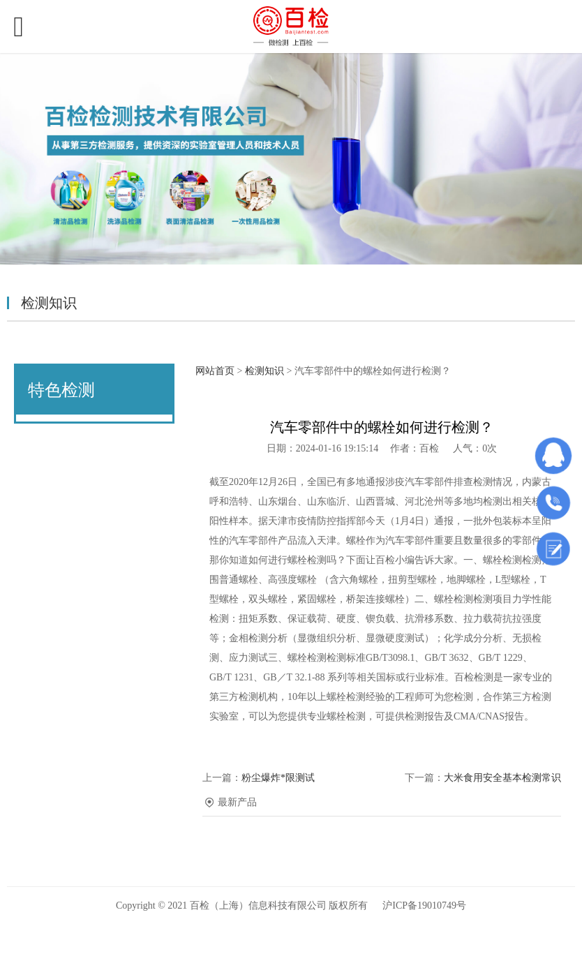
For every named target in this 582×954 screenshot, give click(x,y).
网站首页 (214, 371)
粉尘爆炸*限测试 (278, 778)
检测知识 (264, 371)
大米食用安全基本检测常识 (502, 778)
